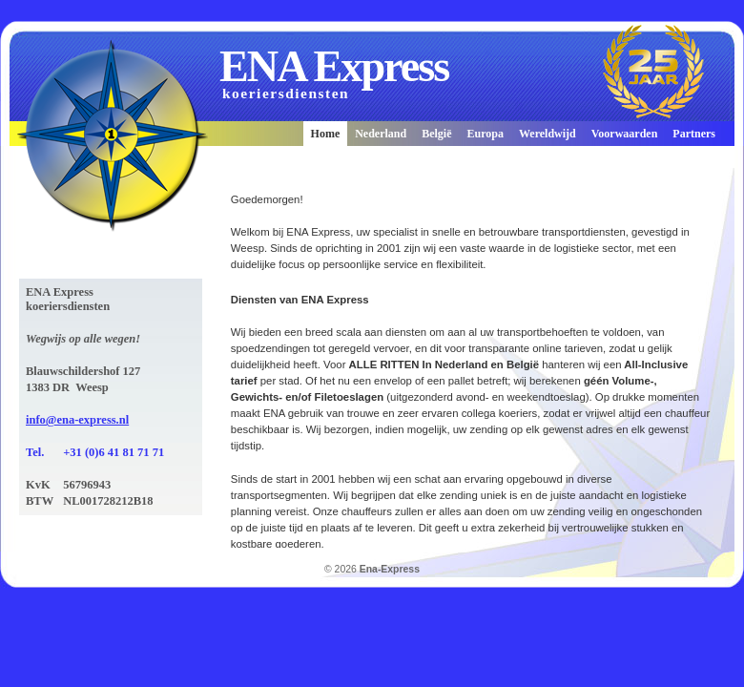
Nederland (380, 133)
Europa (485, 133)
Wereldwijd (547, 133)
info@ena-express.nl (77, 420)
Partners (693, 133)
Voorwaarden (624, 133)
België (436, 133)
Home (326, 133)
